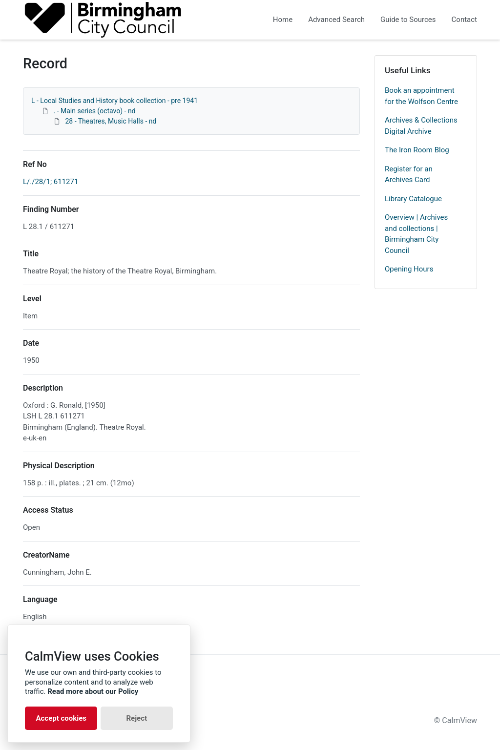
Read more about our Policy (92, 691)
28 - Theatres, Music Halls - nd (110, 121)
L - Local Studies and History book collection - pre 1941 (114, 100)
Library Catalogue (413, 198)
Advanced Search (336, 19)
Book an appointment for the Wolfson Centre (421, 96)
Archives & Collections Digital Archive (421, 126)
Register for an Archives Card (409, 175)
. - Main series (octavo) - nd (94, 111)
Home (282, 19)
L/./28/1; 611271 (50, 181)
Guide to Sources (408, 19)
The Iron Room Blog (417, 150)
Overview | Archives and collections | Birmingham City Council (416, 234)
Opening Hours (409, 269)
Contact (464, 19)
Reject (136, 718)
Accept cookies (61, 718)
